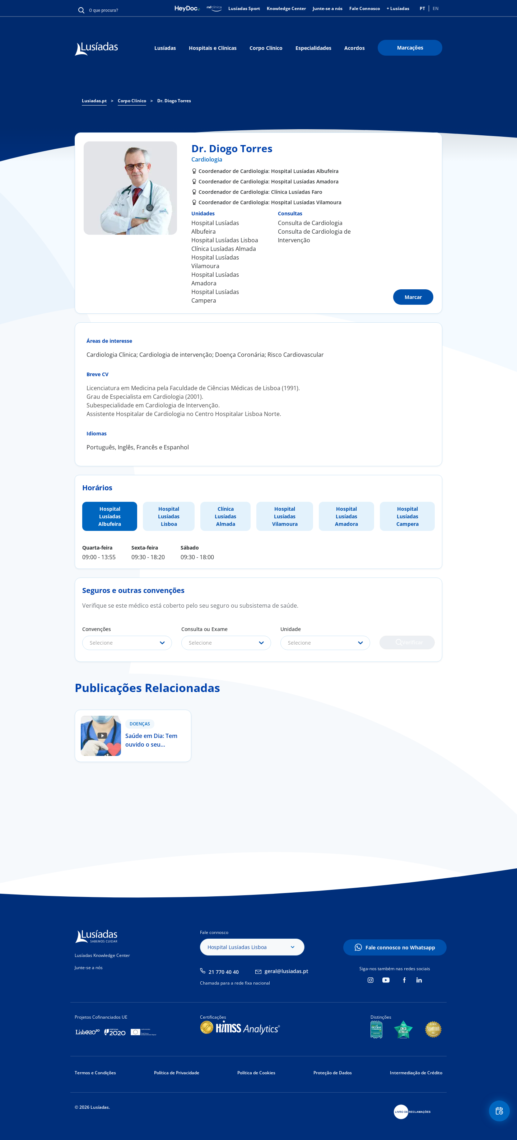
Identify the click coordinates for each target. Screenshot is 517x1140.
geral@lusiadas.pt (286, 971)
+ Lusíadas (398, 8)
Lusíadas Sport (244, 8)
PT (422, 8)
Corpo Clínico (266, 48)
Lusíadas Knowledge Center (102, 955)
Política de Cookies (256, 1073)
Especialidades (313, 48)
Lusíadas (165, 48)
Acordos (354, 48)
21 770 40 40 (224, 971)
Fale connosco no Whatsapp (400, 947)
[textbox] (127, 643)
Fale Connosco (364, 8)
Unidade (290, 629)
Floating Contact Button (497, 1113)
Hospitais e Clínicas (213, 48)
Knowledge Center (286, 8)
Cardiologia (206, 159)
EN (436, 8)
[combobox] (127, 643)
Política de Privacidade (176, 1073)
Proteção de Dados (332, 1073)
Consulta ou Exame (204, 629)
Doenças (140, 724)
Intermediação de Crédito (416, 1073)
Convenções (96, 629)
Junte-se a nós (328, 8)
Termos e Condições (95, 1073)
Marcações (410, 47)
